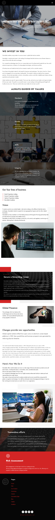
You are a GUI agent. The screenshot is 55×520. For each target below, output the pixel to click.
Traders (13, 501)
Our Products (14, 488)
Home (12, 483)
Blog (12, 499)
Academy (13, 504)
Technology (13, 491)
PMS (12, 486)
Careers (13, 494)
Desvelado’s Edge (15, 496)
